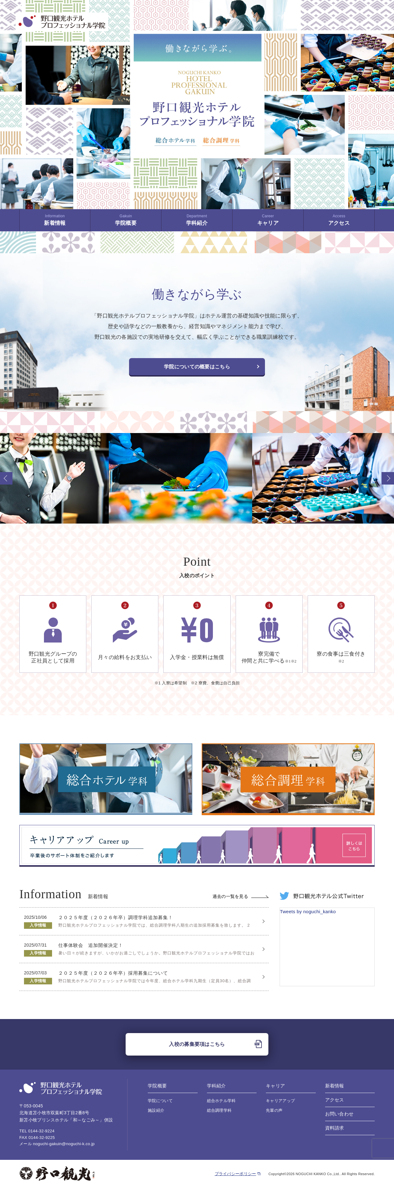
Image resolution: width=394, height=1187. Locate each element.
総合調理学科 (219, 1110)
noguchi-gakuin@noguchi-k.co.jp (64, 1143)
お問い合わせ (339, 1113)
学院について (160, 1100)
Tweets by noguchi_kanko (308, 911)
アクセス (339, 220)
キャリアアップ (280, 1100)
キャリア (268, 220)
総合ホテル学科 (221, 1100)
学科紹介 (196, 220)
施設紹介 (156, 1110)
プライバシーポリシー (235, 1173)
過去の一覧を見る (241, 896)
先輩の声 (274, 1110)
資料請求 (334, 1127)
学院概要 (125, 220)
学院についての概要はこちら (197, 366)
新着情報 (55, 220)
